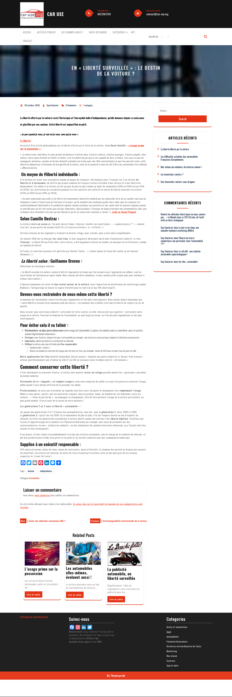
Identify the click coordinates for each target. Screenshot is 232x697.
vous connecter (42, 495)
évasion (31, 471)
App (133, 32)
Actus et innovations (177, 563)
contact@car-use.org (157, 14)
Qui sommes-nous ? (72, 32)
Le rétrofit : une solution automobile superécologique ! (180, 253)
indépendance (46, 471)
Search (183, 119)
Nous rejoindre (98, 32)
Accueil (27, 32)
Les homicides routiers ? (172, 174)
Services (171, 597)
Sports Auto (172, 601)
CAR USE (55, 14)
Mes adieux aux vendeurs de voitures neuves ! (181, 167)
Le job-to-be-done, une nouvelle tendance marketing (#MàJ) (180, 229)
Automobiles (34, 478)
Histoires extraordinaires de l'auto (184, 582)
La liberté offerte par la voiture (175, 149)
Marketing (172, 587)
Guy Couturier (167, 227)
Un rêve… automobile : (188, 261)
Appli (169, 568)
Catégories (119, 32)
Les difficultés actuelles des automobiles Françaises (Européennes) (179, 158)
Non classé (172, 592)
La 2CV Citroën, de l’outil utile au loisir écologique (182, 218)
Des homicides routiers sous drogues (178, 182)
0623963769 (104, 14)
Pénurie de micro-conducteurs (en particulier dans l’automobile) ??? (182, 241)
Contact (27, 41)
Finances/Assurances (177, 577)
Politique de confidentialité (34, 552)
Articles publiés (46, 32)
